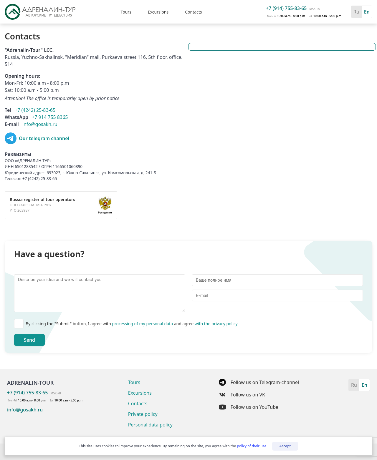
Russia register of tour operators (42, 199)
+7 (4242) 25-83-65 (35, 110)
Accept (285, 446)
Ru (356, 12)
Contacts (193, 12)
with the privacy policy (216, 323)
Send (29, 340)
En (367, 12)
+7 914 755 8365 (50, 117)
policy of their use (251, 446)
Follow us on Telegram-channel (259, 382)
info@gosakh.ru (39, 124)
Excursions (158, 12)
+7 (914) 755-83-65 (286, 8)
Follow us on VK (242, 394)
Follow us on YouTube (248, 407)
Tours (125, 12)
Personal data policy (150, 424)
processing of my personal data (143, 323)
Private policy (143, 414)
